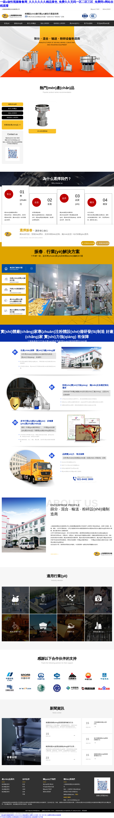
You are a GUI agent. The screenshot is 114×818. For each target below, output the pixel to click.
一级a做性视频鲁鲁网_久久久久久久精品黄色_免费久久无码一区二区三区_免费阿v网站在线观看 (30, 815)
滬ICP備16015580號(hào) (32, 810)
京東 (23, 791)
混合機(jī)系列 (5, 789)
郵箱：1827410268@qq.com (72, 800)
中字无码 (3, 817)
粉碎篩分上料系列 (59, 23)
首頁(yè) (6, 23)
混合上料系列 (45, 23)
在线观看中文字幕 (37, 817)
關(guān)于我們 (95, 9)
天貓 (23, 794)
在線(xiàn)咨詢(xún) (102, 243)
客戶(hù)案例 (88, 23)
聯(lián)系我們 (106, 9)
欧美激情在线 (27, 817)
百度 (23, 784)
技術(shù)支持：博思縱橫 (80, 810)
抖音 (23, 786)
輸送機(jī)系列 (5, 791)
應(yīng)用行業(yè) (48, 784)
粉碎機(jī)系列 (5, 784)
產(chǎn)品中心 (74, 23)
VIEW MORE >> (54, 554)
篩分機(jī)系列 (5, 786)
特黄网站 (9, 817)
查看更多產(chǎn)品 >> (12, 125)
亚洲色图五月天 (17, 817)
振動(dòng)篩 (18, 23)
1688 (23, 789)
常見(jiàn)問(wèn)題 (103, 23)
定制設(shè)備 (88, 243)
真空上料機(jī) (31, 23)
